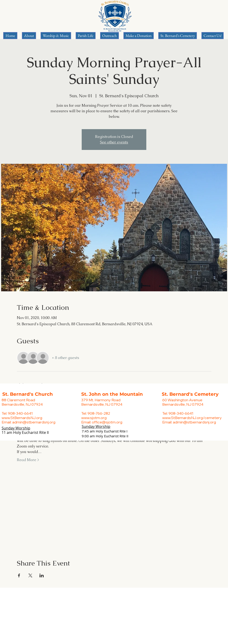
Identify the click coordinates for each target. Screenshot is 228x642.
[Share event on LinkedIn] (41, 575)
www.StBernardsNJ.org (22, 417)
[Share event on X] (30, 575)
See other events (114, 142)
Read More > (28, 459)
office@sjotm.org (107, 422)
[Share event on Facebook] (19, 575)
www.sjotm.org (94, 417)
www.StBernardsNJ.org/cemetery (192, 417)
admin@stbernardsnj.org (33, 422)
